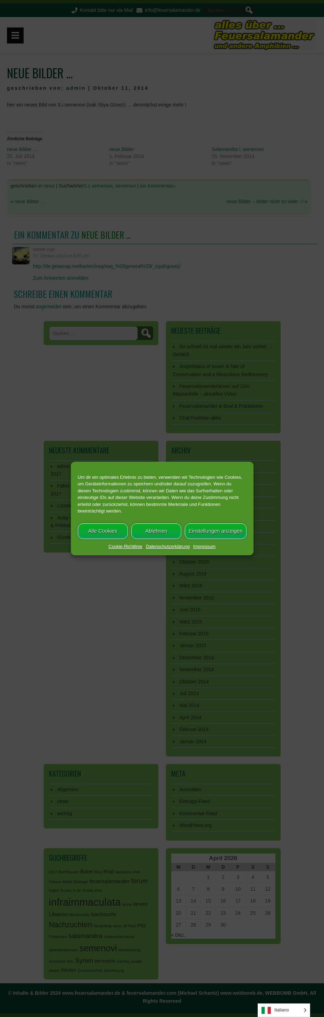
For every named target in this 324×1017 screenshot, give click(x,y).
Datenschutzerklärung (168, 546)
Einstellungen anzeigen (215, 531)
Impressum (204, 546)
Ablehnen (156, 531)
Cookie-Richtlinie (125, 546)
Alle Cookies (102, 531)
